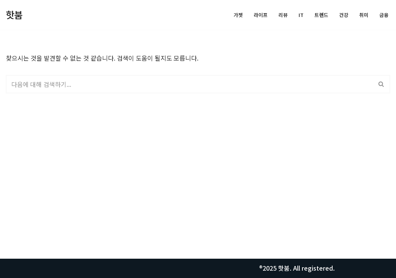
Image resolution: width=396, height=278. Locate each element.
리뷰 (283, 15)
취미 (364, 15)
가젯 (238, 15)
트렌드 (321, 15)
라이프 (261, 15)
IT (301, 15)
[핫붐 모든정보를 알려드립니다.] (14, 15)
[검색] (189, 84)
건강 (343, 15)
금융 (384, 15)
